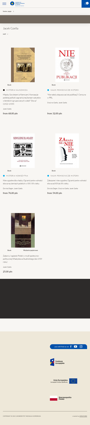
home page (7, 11)
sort (5, 34)
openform (83, 416)
